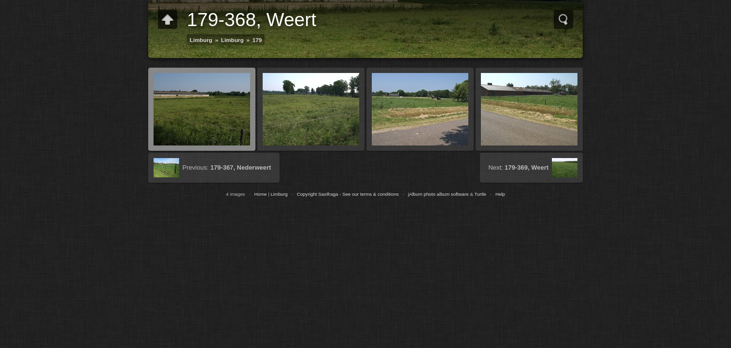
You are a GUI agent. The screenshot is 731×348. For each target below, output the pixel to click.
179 (257, 40)
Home (260, 194)
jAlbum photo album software (438, 194)
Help (500, 194)
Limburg (201, 40)
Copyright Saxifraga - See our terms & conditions (348, 194)
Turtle (480, 194)
